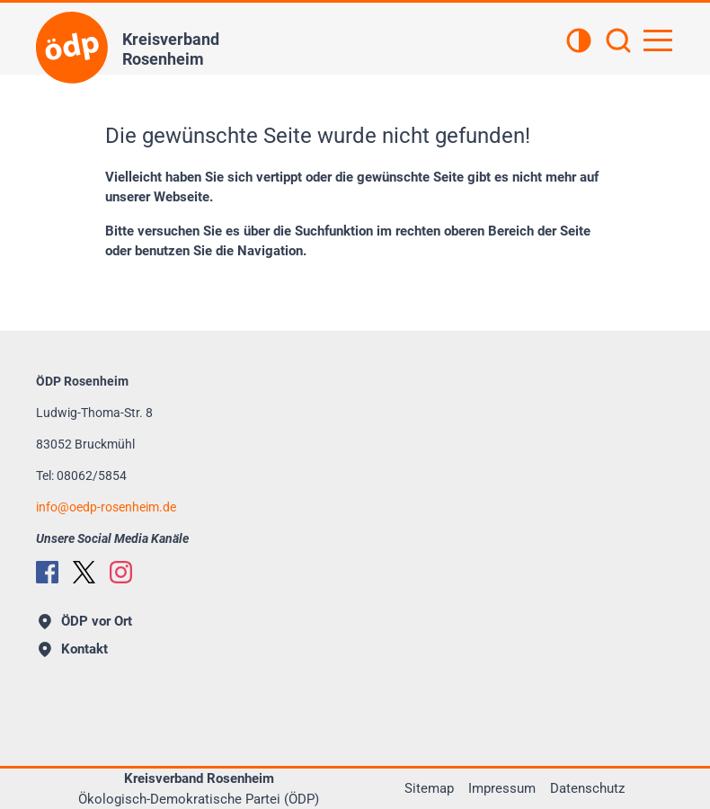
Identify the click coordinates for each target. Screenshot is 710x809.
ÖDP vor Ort (85, 621)
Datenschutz (587, 788)
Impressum (502, 788)
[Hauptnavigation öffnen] (658, 40)
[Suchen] (618, 42)
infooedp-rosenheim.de (106, 507)
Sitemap (429, 788)
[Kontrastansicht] (579, 42)
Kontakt (73, 649)
